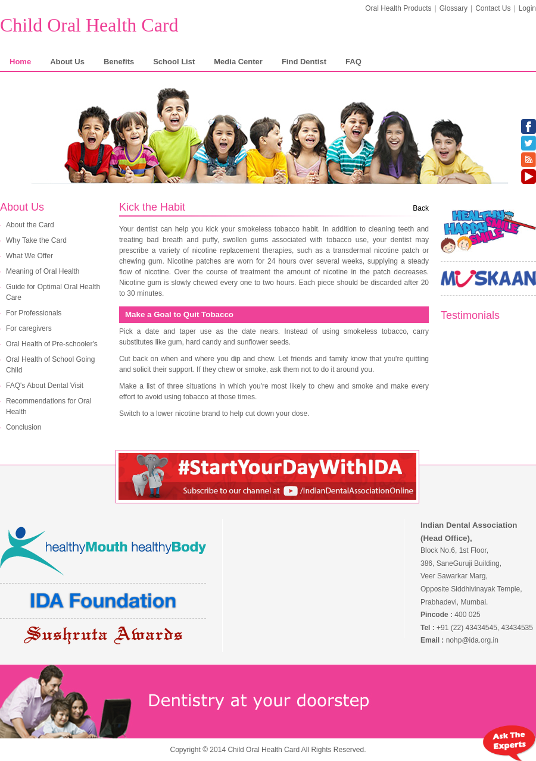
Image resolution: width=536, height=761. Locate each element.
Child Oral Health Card (89, 25)
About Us (67, 61)
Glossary (454, 8)
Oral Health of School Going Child (50, 364)
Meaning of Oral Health (42, 271)
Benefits (119, 61)
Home (20, 61)
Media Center (238, 61)
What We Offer (29, 256)
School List (174, 61)
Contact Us (492, 8)
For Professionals (33, 313)
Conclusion (23, 427)
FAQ (353, 61)
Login (527, 8)
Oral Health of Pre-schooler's (52, 344)
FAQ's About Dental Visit (44, 385)
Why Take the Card (36, 240)
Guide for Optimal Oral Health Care (53, 292)
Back (421, 208)
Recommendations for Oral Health (48, 406)
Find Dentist (304, 61)
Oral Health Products (398, 8)
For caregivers (29, 328)
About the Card (30, 225)
